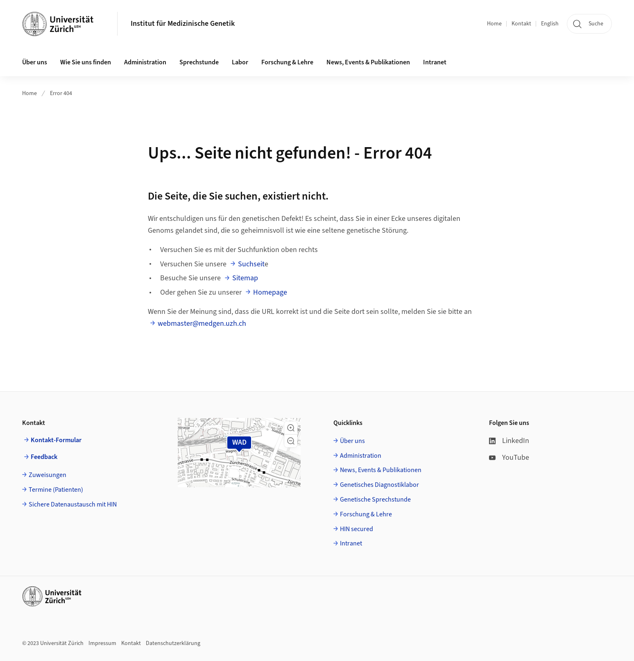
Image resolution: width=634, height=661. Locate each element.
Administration (360, 455)
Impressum (102, 643)
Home (494, 24)
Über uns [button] (34, 62)
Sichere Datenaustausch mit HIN (73, 504)
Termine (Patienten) (56, 489)
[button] (290, 427)
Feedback (44, 456)
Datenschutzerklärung (173, 643)
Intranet (434, 62)
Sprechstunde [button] (199, 62)
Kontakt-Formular (56, 440)
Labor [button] (240, 62)
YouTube (509, 457)
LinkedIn (509, 441)
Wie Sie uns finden (85, 62)
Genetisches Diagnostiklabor (379, 484)
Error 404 (61, 93)
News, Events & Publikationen (368, 62)
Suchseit (251, 264)
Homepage (270, 292)
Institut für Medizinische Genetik (183, 23)
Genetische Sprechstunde (375, 499)
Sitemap (245, 278)
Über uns (352, 440)
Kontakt (521, 24)
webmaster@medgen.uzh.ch (202, 323)
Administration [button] (145, 62)
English (550, 24)
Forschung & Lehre (287, 62)
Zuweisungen (47, 474)
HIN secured (356, 529)
